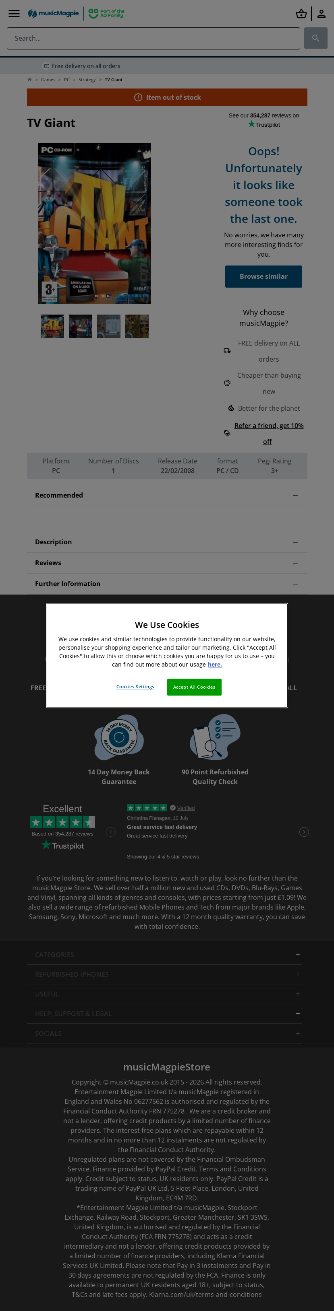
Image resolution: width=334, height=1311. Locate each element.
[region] (167, 655)
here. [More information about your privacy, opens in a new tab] (215, 664)
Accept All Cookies (194, 687)
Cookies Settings (135, 686)
